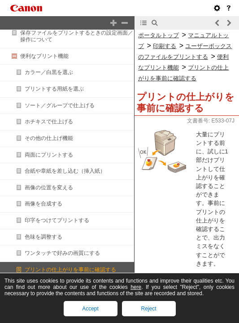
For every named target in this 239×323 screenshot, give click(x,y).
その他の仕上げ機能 (49, 138)
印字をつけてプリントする (57, 220)
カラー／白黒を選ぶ (49, 72)
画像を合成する (43, 204)
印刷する (164, 46)
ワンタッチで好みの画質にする (62, 253)
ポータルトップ (158, 35)
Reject (148, 309)
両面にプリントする (49, 155)
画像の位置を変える (49, 187)
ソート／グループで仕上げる (60, 105)
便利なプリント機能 (44, 56)
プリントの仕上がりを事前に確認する (70, 269)
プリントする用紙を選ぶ (54, 89)
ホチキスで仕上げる (49, 121)
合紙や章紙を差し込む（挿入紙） (65, 171)
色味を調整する (43, 237)
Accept (90, 309)
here (135, 287)
